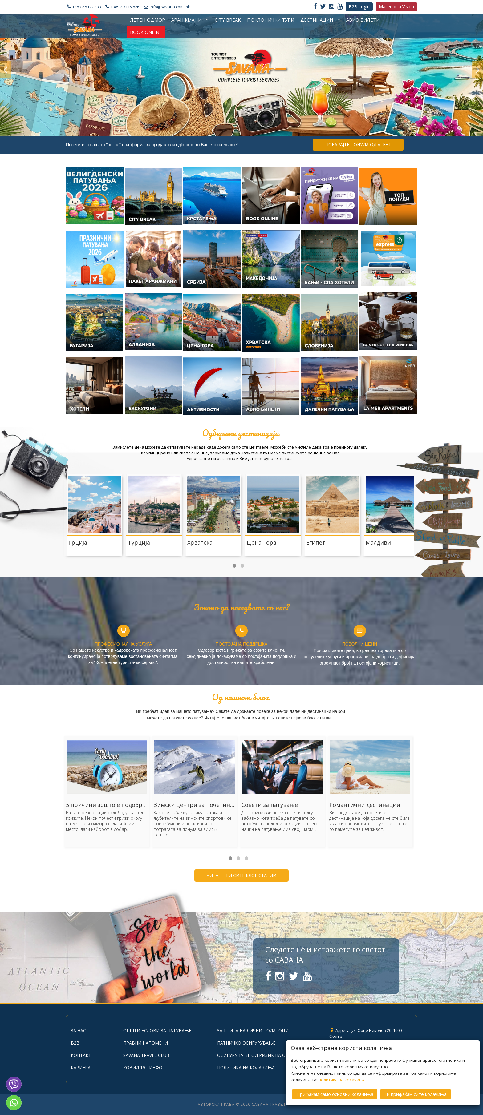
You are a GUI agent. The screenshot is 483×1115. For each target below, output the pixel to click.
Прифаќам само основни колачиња (334, 1094)
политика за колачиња (342, 1079)
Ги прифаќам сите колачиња (415, 1094)
